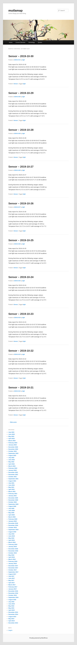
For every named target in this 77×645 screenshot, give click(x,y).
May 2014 (11, 618)
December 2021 (13, 472)
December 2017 (13, 565)
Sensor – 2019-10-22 (20, 350)
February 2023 (12, 442)
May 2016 (11, 606)
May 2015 (11, 608)
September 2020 (13, 504)
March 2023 (12, 440)
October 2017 (12, 570)
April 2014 (11, 621)
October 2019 (12, 527)
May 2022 (11, 462)
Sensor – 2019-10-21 (20, 387)
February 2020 (12, 519)
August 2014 (12, 616)
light (23, 60)
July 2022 (11, 457)
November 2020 (13, 500)
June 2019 (11, 536)
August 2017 (12, 574)
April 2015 (11, 610)
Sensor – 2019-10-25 (20, 240)
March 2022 (12, 466)
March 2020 (12, 517)
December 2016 (13, 591)
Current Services (20, 42)
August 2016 (12, 599)
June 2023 (11, 434)
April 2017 (11, 582)
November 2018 (13, 551)
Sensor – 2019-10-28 (20, 129)
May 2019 (11, 538)
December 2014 (13, 612)
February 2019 (12, 544)
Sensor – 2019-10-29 (20, 92)
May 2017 (11, 580)
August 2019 (12, 532)
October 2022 (12, 451)
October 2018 (12, 553)
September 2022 (13, 453)
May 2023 (11, 436)
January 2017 (12, 589)
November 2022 (13, 449)
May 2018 (11, 555)
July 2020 (11, 508)
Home (10, 42)
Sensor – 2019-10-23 (20, 313)
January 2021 (12, 495)
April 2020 (11, 515)
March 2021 (12, 491)
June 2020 (11, 510)
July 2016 (11, 601)
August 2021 (12, 481)
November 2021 (13, 474)
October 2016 (12, 595)
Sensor (16, 83)
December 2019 (13, 523)
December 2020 (13, 498)
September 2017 (13, 572)
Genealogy (31, 42)
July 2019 (11, 534)
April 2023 (11, 438)
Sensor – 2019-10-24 (20, 277)
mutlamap (15, 10)
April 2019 (11, 540)
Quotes (40, 42)
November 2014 (13, 614)
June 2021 (11, 485)
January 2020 (12, 521)
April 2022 (11, 464)
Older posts (12, 422)
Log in (10, 630)
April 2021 (11, 489)
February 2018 (12, 561)
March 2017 (12, 585)
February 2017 (12, 587)
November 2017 (13, 568)
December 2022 (13, 447)
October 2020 (12, 502)
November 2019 (13, 525)
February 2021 (12, 493)
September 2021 (13, 478)
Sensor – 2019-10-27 (20, 166)
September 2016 (13, 597)
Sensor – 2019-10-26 (20, 203)
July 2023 (11, 432)
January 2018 (12, 563)
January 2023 (12, 445)
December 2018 (13, 549)
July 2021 (11, 483)
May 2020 (11, 512)
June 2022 (11, 459)
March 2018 (12, 559)
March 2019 (12, 542)
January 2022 (12, 470)
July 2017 (11, 576)
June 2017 (11, 578)
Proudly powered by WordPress (38, 638)
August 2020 (12, 506)
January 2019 (12, 546)
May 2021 (11, 487)
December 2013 (13, 623)
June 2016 (11, 604)
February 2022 (12, 468)
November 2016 (13, 593)
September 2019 (13, 529)
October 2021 (12, 476)
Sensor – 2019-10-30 (20, 56)
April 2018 (11, 557)
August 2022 (12, 455)
